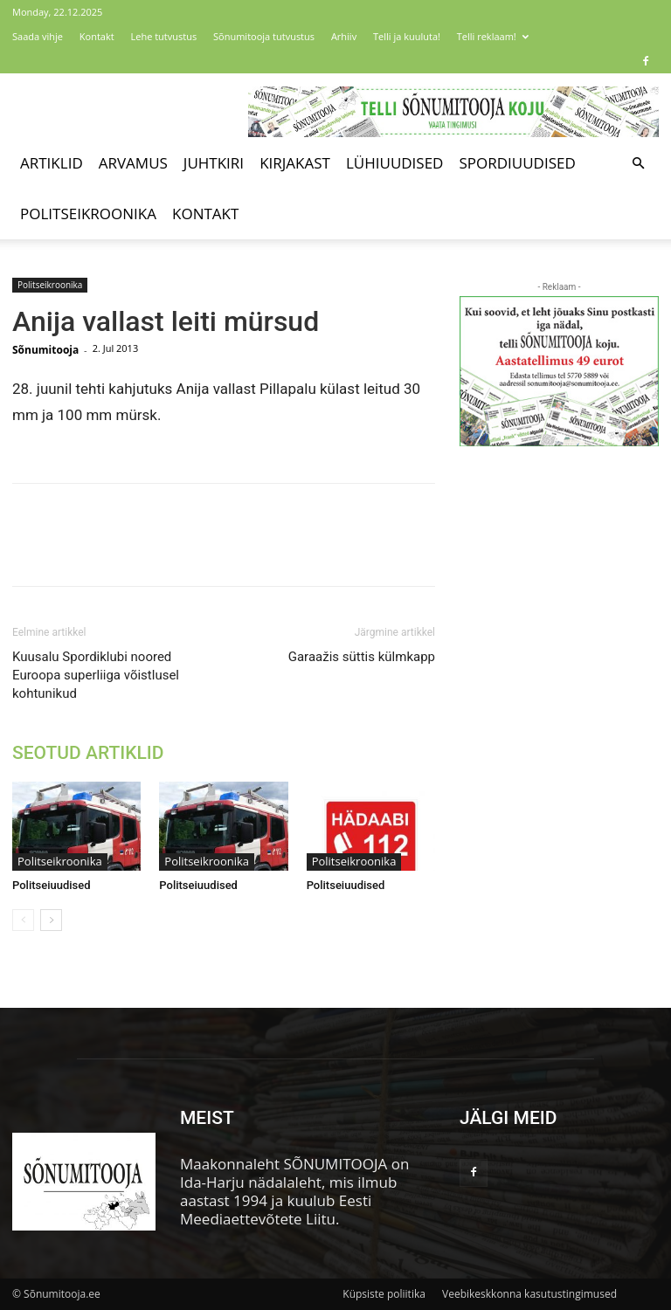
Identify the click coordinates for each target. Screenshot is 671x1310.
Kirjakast (294, 163)
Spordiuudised (517, 163)
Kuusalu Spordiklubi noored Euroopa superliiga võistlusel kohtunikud (95, 675)
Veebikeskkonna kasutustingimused (529, 1293)
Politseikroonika (88, 213)
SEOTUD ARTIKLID (87, 752)
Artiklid (51, 163)
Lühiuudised (395, 163)
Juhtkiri (213, 163)
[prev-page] (23, 920)
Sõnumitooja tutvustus (264, 36)
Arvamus (133, 163)
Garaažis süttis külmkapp (361, 657)
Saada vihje (37, 36)
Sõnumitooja (45, 349)
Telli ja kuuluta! (406, 36)
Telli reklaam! (493, 36)
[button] (638, 163)
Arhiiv (343, 36)
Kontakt (97, 36)
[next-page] (51, 920)
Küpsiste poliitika (383, 1293)
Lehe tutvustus (164, 36)
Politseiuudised (51, 885)
